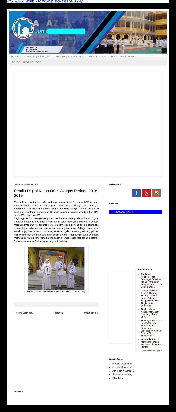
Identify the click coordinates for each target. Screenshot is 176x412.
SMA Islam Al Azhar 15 (123, 371)
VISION (92, 56)
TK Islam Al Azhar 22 (122, 364)
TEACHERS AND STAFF (69, 56)
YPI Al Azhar (118, 378)
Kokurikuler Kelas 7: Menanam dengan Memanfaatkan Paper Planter (151, 343)
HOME (15, 56)
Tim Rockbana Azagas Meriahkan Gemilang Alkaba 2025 (150, 313)
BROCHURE (127, 56)
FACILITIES (108, 56)
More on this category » (152, 351)
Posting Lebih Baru (24, 313)
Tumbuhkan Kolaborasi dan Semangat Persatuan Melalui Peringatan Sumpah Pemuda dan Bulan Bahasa (151, 280)
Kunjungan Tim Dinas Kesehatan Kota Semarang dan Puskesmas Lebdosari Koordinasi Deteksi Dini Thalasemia (151, 328)
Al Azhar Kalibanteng (122, 374)
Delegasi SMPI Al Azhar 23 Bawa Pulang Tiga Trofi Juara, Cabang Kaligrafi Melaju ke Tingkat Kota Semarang (150, 298)
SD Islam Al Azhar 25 (122, 367)
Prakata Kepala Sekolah (37, 56)
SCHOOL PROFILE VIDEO (26, 62)
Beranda (59, 313)
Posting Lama (91, 313)
